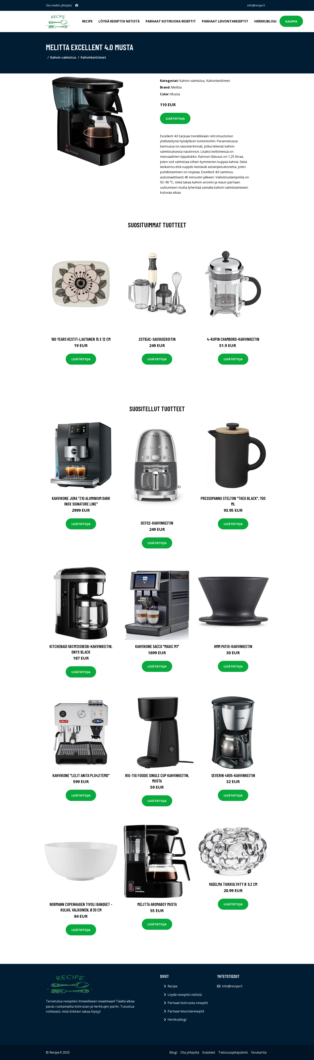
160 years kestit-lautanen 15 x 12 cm (81, 339)
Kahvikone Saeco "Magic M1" (157, 646)
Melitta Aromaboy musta (157, 904)
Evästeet (208, 1052)
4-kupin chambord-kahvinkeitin (233, 339)
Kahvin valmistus (63, 57)
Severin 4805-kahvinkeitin (233, 775)
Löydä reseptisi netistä (119, 21)
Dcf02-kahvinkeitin (157, 522)
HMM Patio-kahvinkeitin (233, 646)
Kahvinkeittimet (93, 57)
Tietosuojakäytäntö (233, 1052)
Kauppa (291, 21)
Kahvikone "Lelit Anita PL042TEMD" (81, 775)
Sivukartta (259, 1052)
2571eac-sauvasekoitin (157, 339)
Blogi (173, 1052)
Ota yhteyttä (189, 1052)
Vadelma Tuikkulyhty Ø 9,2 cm (233, 884)
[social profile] (77, 5)
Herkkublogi (265, 21)
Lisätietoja (175, 118)
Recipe (87, 21)
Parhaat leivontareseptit (225, 21)
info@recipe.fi (256, 5)
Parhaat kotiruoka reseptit (171, 21)
